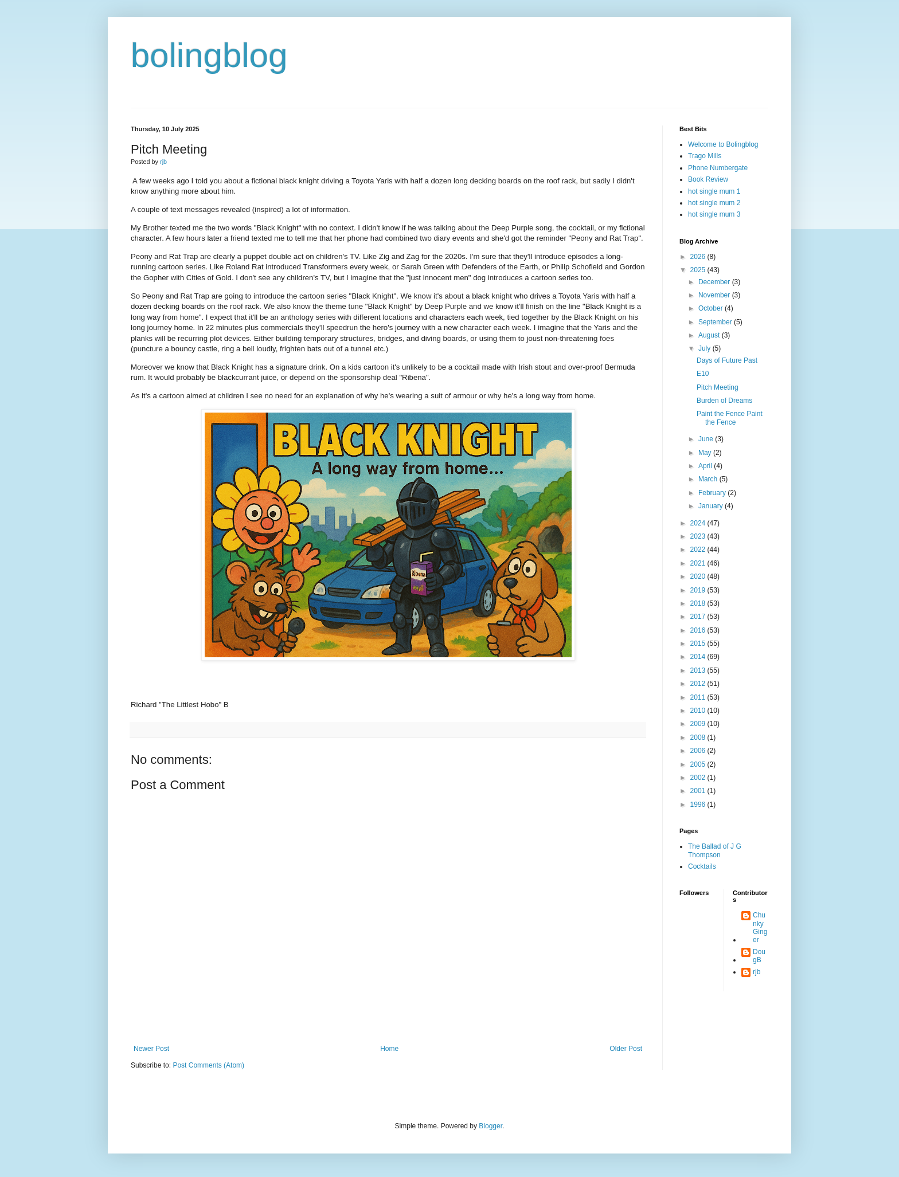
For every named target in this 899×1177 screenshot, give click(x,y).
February (713, 493)
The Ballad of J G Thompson (714, 850)
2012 (699, 684)
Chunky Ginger (760, 927)
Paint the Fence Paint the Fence (730, 418)
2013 (699, 670)
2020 (699, 576)
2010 (699, 711)
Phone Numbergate (718, 168)
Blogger (490, 1126)
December (715, 282)
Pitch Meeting (717, 387)
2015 (699, 643)
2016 (699, 630)
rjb (756, 972)
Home (389, 1049)
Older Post (625, 1049)
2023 (699, 536)
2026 (699, 257)
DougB (759, 956)
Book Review (708, 179)
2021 (699, 563)
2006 (699, 751)
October (711, 308)
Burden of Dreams (724, 401)
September (716, 322)
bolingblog (209, 55)
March (709, 479)
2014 (699, 657)
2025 (699, 270)
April (706, 466)
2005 (699, 764)
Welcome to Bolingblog (723, 144)
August (710, 335)
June (706, 439)
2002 (699, 778)
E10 (703, 374)
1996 (699, 805)
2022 (699, 550)
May (705, 453)
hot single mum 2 (714, 203)
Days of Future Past (727, 360)
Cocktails (702, 866)
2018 (699, 603)
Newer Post (151, 1049)
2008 (699, 737)
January (711, 506)
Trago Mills (704, 156)
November (715, 295)
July (705, 348)
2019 (699, 590)
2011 (699, 697)
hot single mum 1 (714, 191)
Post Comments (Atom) (208, 1065)
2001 (699, 791)
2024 (699, 523)
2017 (699, 617)
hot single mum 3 (714, 214)
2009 (699, 724)
